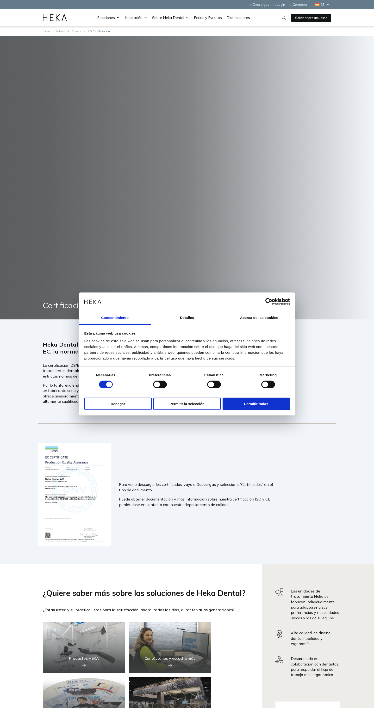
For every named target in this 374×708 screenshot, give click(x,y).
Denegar (118, 404)
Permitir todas (256, 404)
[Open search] (283, 17)
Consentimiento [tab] (115, 318)
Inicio (46, 31)
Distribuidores (238, 17)
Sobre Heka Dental (170, 18)
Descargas (206, 484)
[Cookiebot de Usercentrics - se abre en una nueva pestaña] (269, 301)
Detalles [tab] (187, 318)
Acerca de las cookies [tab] (259, 318)
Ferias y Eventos (208, 17)
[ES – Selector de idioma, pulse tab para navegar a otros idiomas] (323, 4)
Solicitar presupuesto (311, 18)
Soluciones (108, 18)
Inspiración (136, 18)
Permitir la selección (187, 404)
